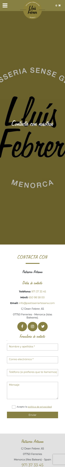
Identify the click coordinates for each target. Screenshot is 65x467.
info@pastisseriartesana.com (37, 303)
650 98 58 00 (37, 297)
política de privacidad (40, 406)
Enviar (32, 415)
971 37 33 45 (38, 291)
